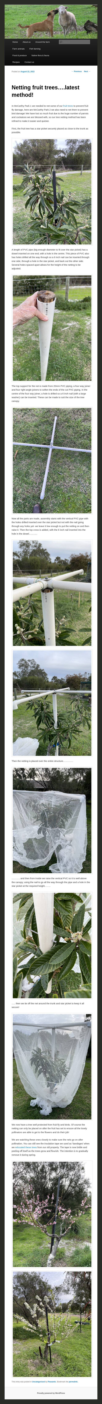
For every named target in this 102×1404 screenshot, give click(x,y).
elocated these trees (26, 1147)
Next (87, 71)
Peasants (52, 1382)
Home (15, 42)
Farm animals (18, 49)
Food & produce (19, 55)
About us (26, 42)
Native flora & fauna (40, 55)
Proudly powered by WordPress (51, 1393)
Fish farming (34, 49)
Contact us (29, 62)
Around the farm (42, 42)
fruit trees (68, 106)
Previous (77, 71)
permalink (73, 1382)
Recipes (16, 62)
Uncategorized (38, 1382)
